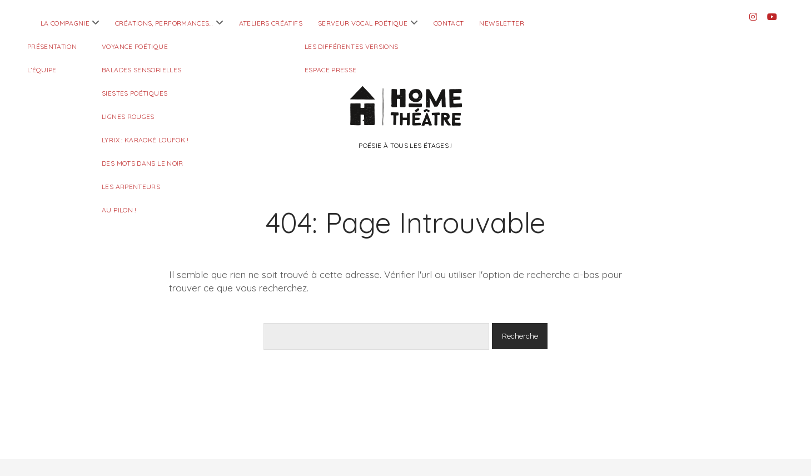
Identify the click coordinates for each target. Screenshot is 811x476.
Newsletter (501, 23)
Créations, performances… (164, 23)
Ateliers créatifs (270, 23)
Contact (449, 23)
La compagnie (65, 23)
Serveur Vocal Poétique (363, 23)
